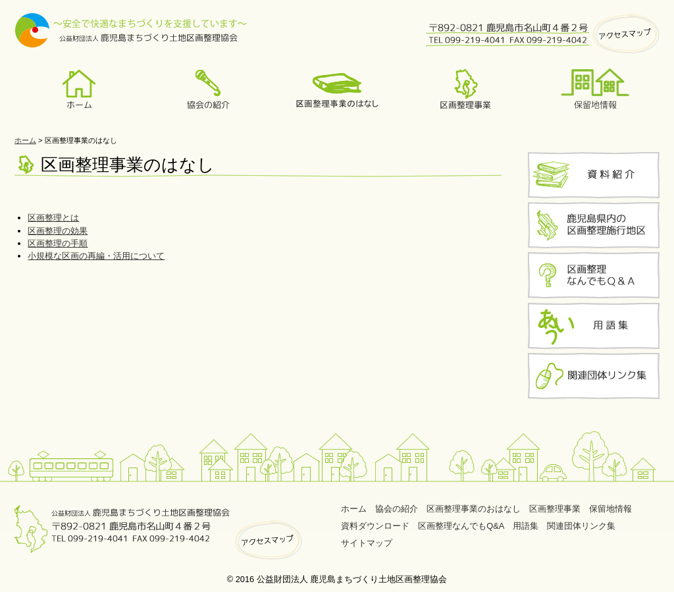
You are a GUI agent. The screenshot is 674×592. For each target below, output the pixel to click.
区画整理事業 (555, 509)
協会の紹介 (396, 509)
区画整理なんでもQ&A (461, 526)
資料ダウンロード (375, 526)
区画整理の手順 (58, 243)
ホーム (25, 140)
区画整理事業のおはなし (474, 509)
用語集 (525, 526)
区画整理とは (53, 218)
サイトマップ (366, 543)
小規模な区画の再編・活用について (96, 256)
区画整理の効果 (58, 231)
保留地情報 (610, 509)
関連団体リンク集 (581, 526)
